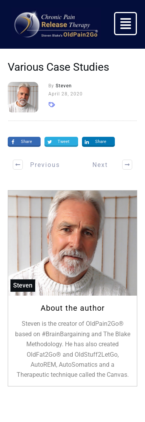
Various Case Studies (58, 67)
